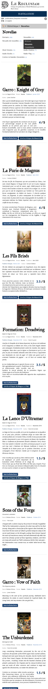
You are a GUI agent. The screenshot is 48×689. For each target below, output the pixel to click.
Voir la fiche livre (10, 138)
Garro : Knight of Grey (23, 90)
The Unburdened (17, 637)
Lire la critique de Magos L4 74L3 (16, 386)
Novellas (25, 26)
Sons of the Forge (18, 510)
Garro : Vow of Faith (21, 582)
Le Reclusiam (5, 5)
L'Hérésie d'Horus (10, 517)
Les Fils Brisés (15, 256)
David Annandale (33, 429)
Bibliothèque (12, 26)
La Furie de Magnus (20, 170)
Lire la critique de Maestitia (31, 138)
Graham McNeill (11, 178)
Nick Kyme (10, 520)
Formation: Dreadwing (23, 329)
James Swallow (11, 97)
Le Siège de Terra (10, 94)
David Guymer (32, 340)
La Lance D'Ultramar (22, 418)
